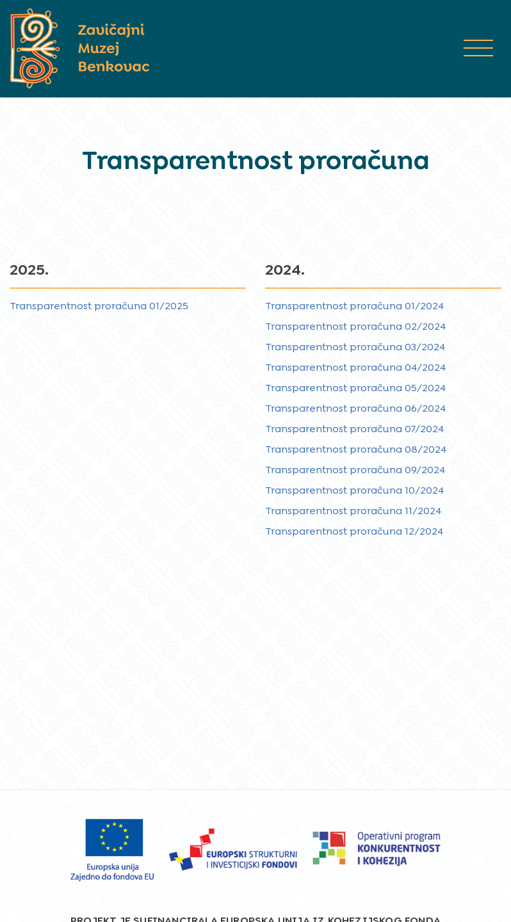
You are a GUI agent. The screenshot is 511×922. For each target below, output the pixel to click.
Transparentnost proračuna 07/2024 (354, 428)
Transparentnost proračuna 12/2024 (354, 531)
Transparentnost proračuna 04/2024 (355, 367)
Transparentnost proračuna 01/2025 (99, 305)
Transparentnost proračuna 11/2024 (353, 510)
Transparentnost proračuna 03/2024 (355, 346)
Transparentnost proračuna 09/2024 (355, 469)
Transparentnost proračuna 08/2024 (355, 449)
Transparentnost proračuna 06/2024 (355, 408)
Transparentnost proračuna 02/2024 (355, 326)
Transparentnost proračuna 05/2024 (355, 387)
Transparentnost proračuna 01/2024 (354, 305)
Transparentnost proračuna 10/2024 (354, 490)
